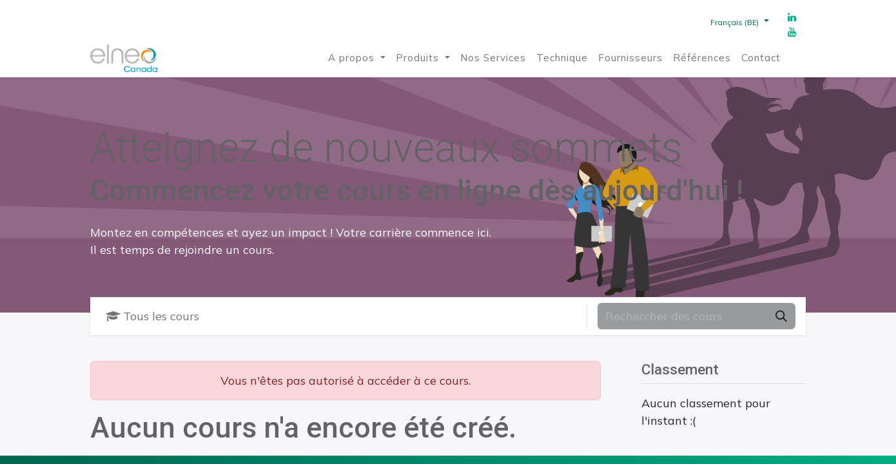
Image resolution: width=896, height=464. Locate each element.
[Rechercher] (781, 316)
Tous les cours (152, 316)
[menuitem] (357, 58)
